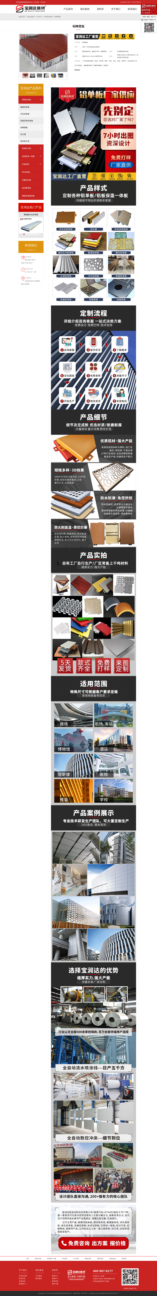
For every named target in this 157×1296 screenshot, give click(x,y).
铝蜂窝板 (57, 17)
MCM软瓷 (76, 1258)
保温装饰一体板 (51, 1258)
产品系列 (68, 9)
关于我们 (115, 9)
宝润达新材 (30, 17)
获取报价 (77, 70)
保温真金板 (112, 1258)
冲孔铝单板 (24, 114)
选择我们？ (23, 1284)
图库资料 (55, 1281)
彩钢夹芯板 (38, 1258)
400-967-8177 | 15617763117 (131, 2)
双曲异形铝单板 (26, 121)
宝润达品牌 (23, 1276)
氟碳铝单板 (24, 107)
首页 (27, 1258)
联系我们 (132, 9)
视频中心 (55, 1278)
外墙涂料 (64, 1258)
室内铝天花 (24, 141)
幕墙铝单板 (48, 17)
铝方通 (23, 134)
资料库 (100, 9)
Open (74, 9)
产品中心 (39, 17)
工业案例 (38, 1276)
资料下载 (55, 1284)
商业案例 (38, 1278)
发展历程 (22, 1281)
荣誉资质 (22, 1278)
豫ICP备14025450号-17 (110, 1293)
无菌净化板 (100, 1258)
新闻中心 (55, 1276)
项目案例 (84, 9)
